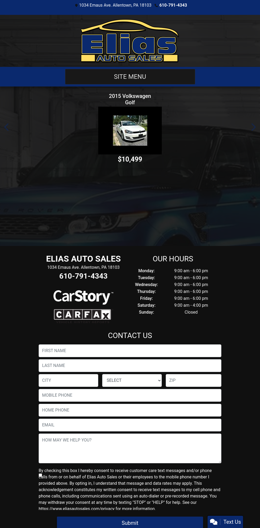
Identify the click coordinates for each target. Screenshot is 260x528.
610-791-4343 (173, 5)
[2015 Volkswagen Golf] (130, 130)
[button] (7, 127)
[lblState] (132, 380)
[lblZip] (193, 380)
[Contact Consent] (40, 475)
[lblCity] (68, 380)
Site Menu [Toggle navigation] (130, 76)
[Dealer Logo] (130, 41)
